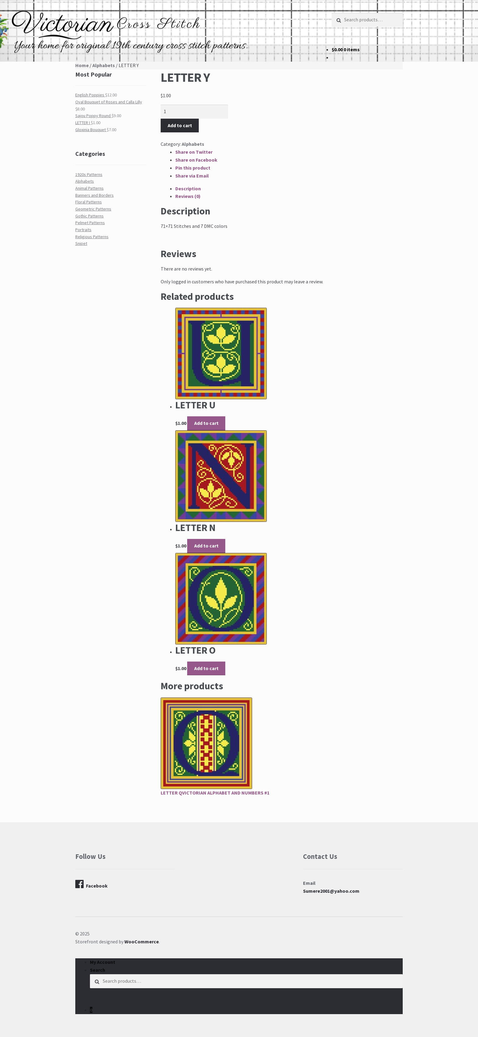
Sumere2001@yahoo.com (331, 891)
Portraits (83, 229)
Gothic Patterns (89, 216)
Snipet (81, 243)
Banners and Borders (94, 195)
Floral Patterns (88, 202)
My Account (102, 962)
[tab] (289, 189)
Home (82, 65)
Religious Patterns (92, 236)
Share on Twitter (193, 152)
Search (97, 970)
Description (188, 188)
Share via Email (192, 176)
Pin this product (192, 168)
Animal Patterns (89, 188)
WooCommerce (141, 941)
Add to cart (180, 125)
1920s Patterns (88, 174)
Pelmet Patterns (90, 222)
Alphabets (103, 65)
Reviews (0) (188, 196)
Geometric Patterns (93, 209)
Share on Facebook (196, 160)
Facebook (91, 884)
